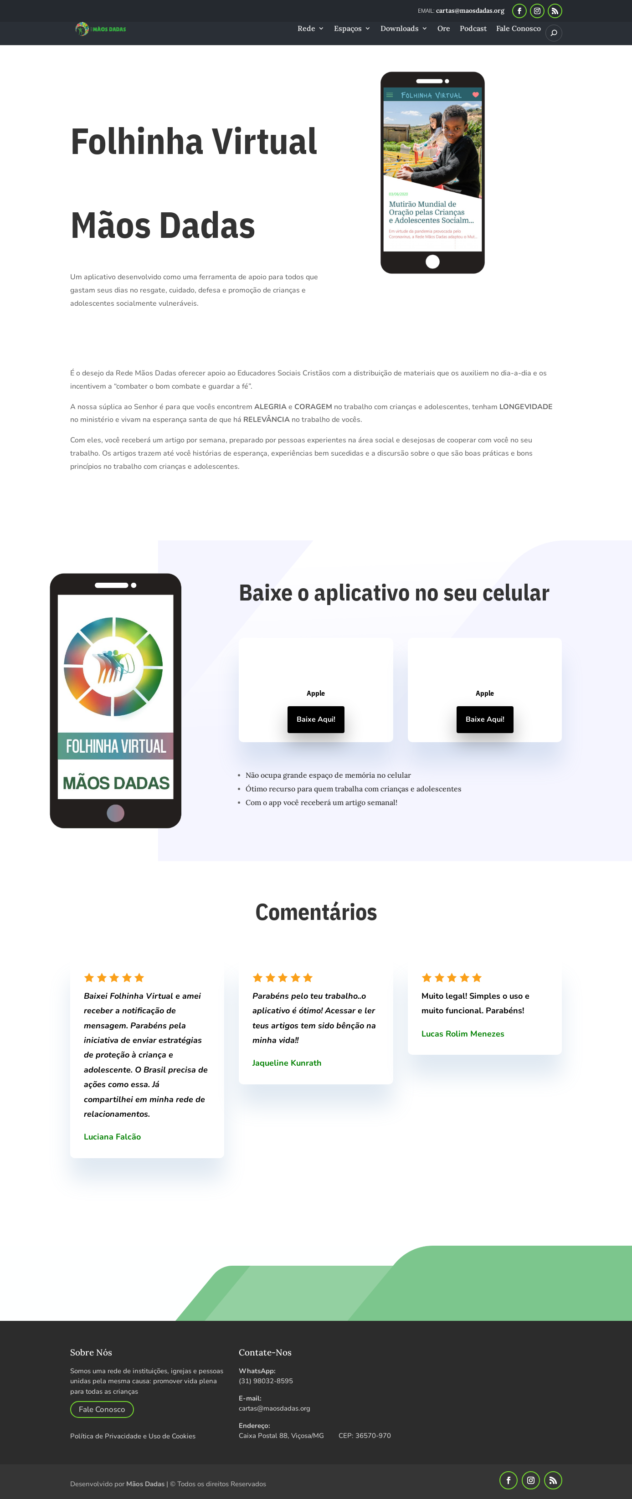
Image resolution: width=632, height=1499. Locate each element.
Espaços (348, 29)
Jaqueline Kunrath (287, 1063)
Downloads (399, 29)
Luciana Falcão (112, 1136)
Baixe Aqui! (316, 719)
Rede (306, 29)
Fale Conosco (518, 29)
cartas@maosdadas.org (274, 1408)
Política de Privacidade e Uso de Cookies (132, 1436)
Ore (443, 29)
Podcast (473, 29)
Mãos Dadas (145, 1484)
